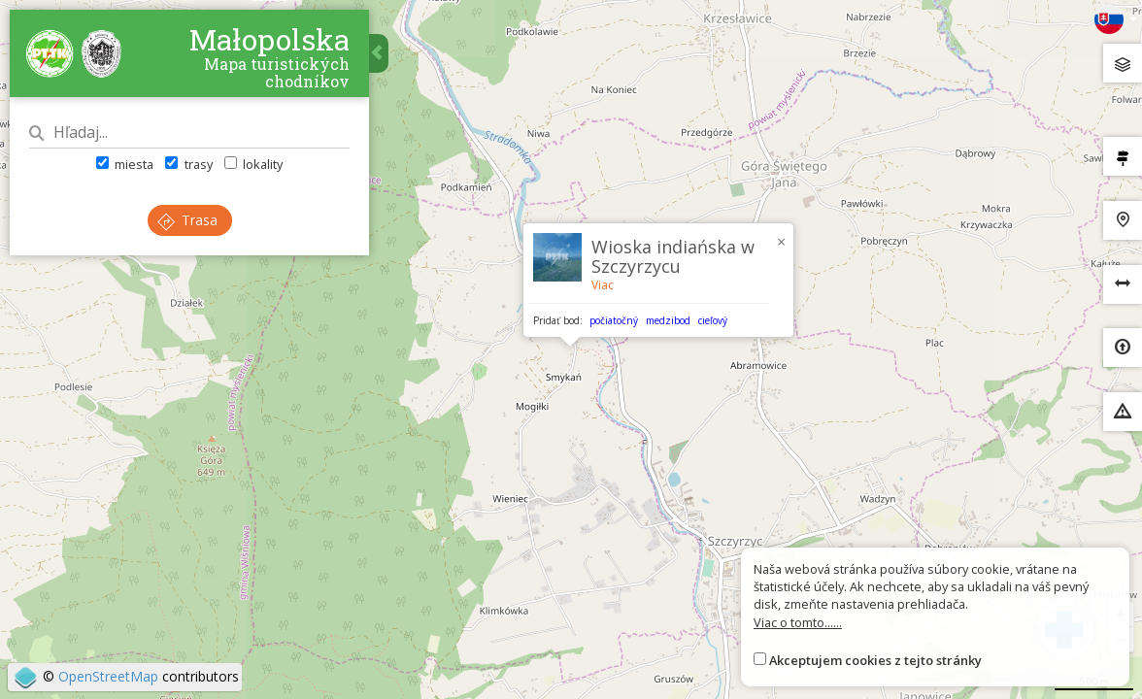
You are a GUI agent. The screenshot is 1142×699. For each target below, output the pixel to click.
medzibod (668, 320)
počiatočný (613, 320)
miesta (124, 164)
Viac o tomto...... (798, 622)
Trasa (187, 220)
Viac (602, 285)
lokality (253, 164)
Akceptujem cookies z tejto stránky (875, 660)
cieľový (712, 320)
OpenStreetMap (108, 676)
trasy (188, 164)
